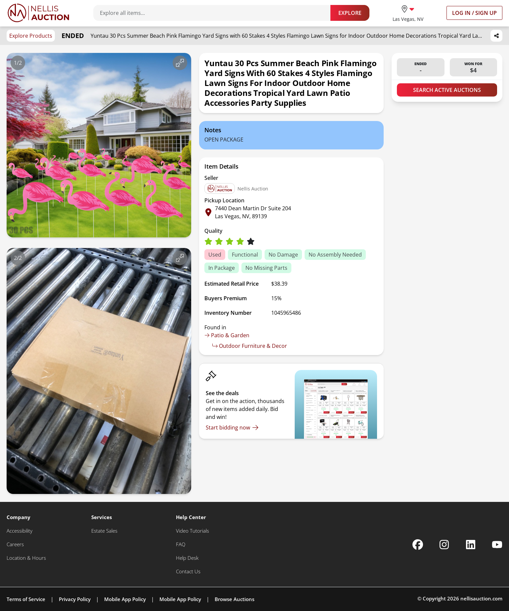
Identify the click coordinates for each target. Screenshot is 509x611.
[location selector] (408, 13)
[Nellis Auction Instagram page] (444, 544)
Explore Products (30, 35)
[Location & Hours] (26, 557)
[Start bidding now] (232, 427)
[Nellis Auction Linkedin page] (470, 544)
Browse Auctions (234, 599)
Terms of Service (26, 599)
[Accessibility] (19, 530)
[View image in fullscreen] (180, 63)
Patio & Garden (226, 335)
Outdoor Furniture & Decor (249, 345)
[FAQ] (180, 544)
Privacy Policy (75, 599)
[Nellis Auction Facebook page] (417, 544)
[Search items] (215, 13)
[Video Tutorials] (192, 530)
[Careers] (15, 544)
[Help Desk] (187, 557)
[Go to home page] (38, 13)
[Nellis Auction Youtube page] (497, 544)
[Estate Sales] (104, 530)
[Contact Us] (188, 571)
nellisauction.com (481, 598)
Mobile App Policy (125, 599)
